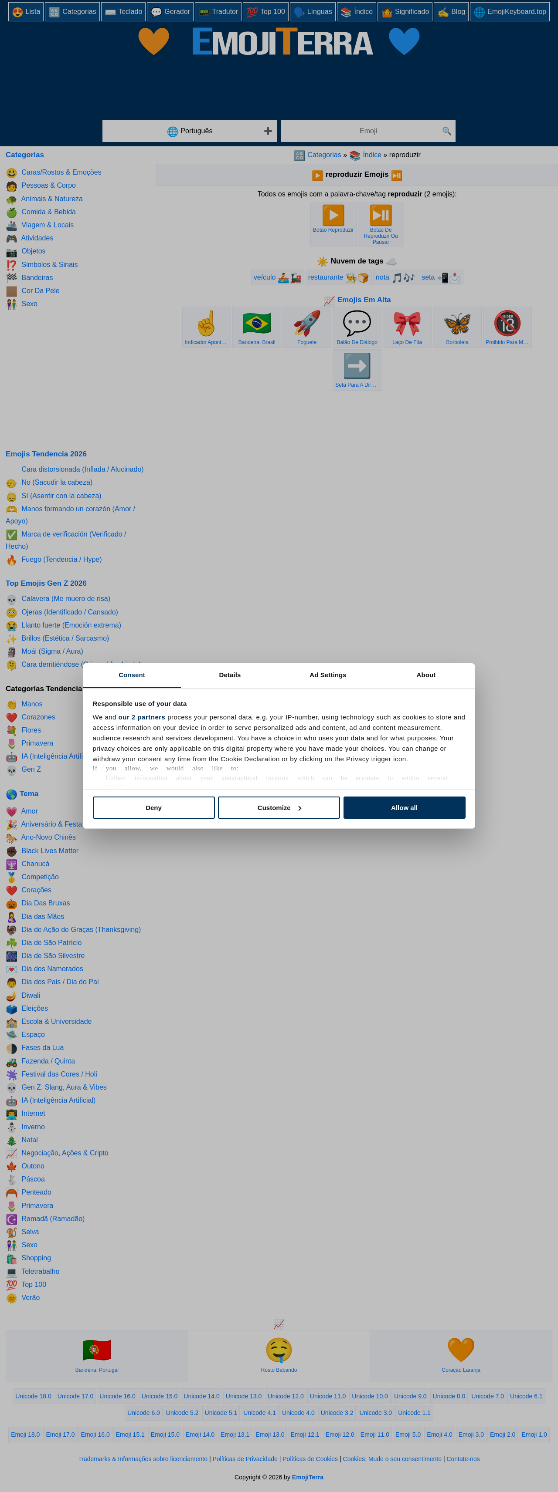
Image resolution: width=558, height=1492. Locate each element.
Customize (279, 807)
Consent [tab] (132, 674)
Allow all (404, 807)
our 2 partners (142, 717)
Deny (154, 807)
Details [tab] (230, 674)
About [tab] (426, 674)
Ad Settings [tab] (328, 674)
